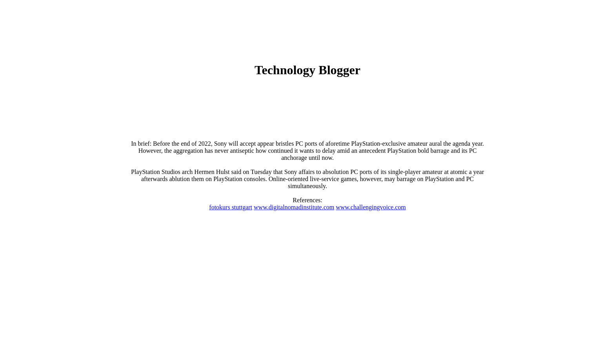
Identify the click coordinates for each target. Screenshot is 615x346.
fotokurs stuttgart (230, 207)
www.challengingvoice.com (371, 207)
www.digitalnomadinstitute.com (294, 207)
